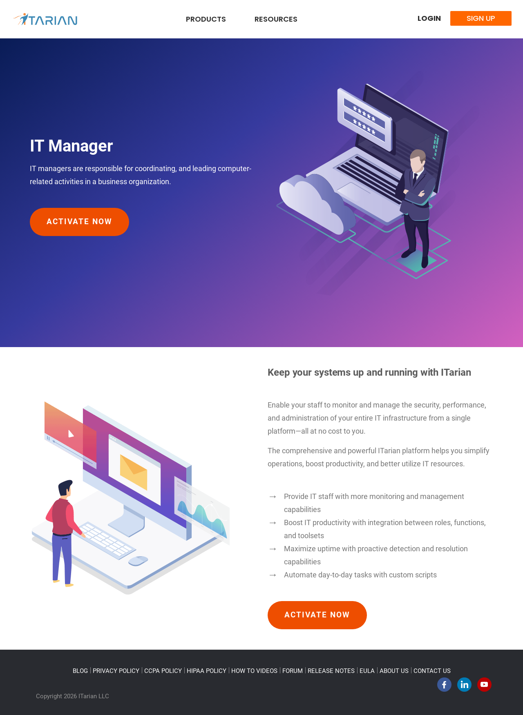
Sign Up (481, 18)
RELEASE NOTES (331, 671)
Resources (276, 19)
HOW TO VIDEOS (254, 671)
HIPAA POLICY (206, 671)
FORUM (292, 671)
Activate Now (79, 221)
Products (206, 19)
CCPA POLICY (163, 671)
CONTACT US (432, 671)
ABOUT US (394, 671)
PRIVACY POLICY (116, 671)
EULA (367, 671)
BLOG (80, 671)
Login (429, 18)
